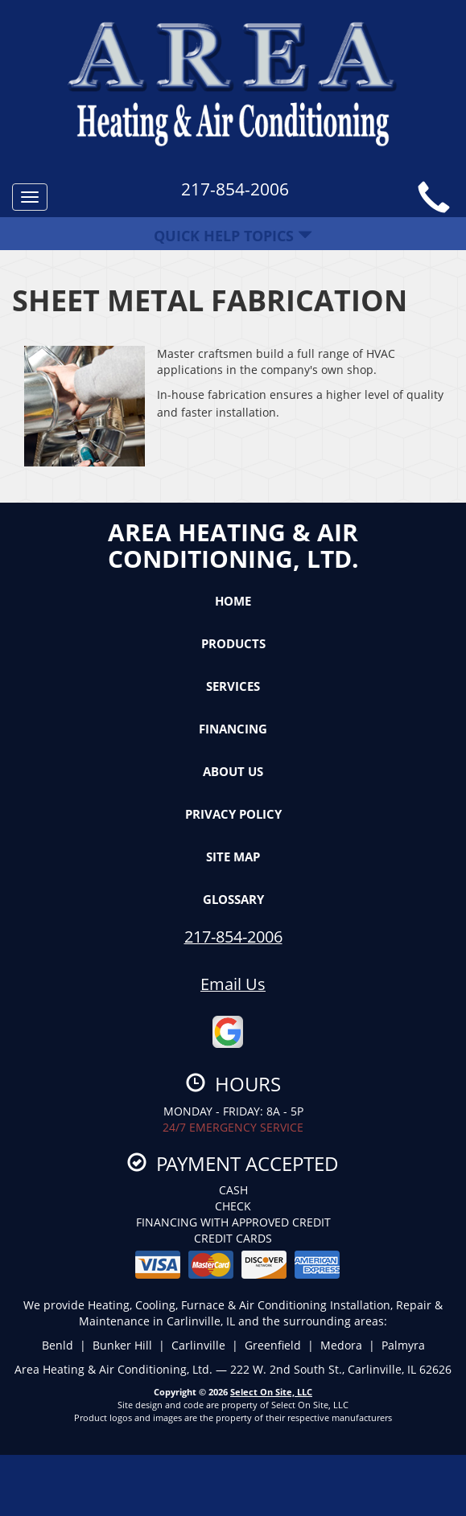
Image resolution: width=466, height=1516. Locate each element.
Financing (233, 729)
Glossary (233, 899)
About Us (233, 771)
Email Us (233, 984)
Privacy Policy (233, 814)
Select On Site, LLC (271, 1392)
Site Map (233, 856)
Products (233, 643)
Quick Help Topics (233, 235)
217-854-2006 (233, 936)
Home (233, 601)
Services (233, 686)
